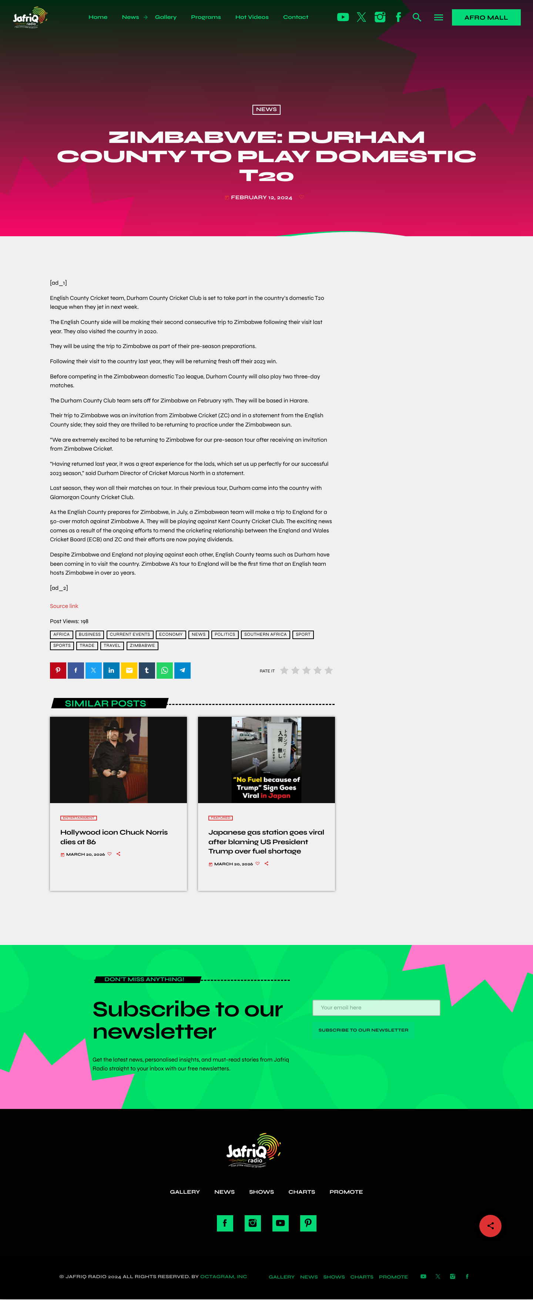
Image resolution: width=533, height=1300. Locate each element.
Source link (64, 606)
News (266, 110)
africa (61, 634)
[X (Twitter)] (361, 17)
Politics (225, 634)
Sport (303, 634)
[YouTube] (343, 17)
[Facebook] (398, 17)
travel (112, 645)
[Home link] (38, 17)
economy (171, 634)
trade (87, 645)
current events (130, 634)
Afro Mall (486, 17)
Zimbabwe (142, 645)
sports (62, 645)
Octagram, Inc (223, 1278)
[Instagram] (380, 17)
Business (90, 634)
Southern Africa (265, 634)
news (198, 634)
